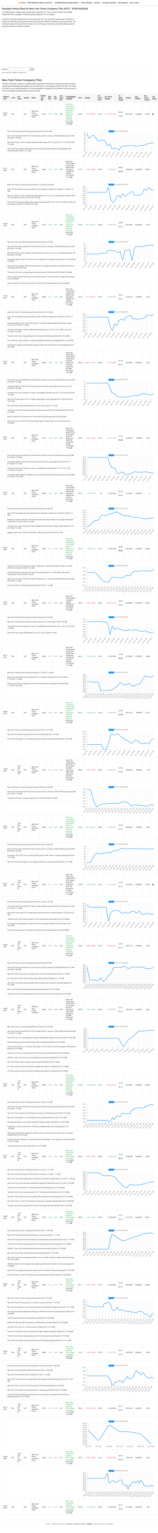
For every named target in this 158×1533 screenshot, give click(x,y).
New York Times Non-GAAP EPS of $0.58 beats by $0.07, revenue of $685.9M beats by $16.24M (70, 223)
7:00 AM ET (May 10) (19, 770)
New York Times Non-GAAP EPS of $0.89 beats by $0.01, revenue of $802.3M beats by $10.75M (70, 112)
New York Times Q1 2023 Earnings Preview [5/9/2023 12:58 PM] (30, 787)
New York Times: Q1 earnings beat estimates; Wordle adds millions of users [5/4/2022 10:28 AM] (41, 1038)
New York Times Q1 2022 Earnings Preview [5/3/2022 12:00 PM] (30, 1027)
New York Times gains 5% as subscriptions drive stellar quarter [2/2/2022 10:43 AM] (36, 1118)
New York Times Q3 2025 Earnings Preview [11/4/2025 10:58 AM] (30, 185)
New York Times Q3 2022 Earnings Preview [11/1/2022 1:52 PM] (30, 902)
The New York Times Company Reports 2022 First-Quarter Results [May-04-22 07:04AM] (38, 1053)
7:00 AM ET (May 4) (19, 1009)
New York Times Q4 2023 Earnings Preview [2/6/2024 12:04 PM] (30, 617)
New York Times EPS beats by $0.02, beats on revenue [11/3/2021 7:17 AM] (33, 1174)
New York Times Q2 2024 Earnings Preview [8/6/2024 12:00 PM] (30, 509)
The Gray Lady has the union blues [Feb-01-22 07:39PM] (26, 1146)
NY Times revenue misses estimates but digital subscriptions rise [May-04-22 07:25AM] (38, 1066)
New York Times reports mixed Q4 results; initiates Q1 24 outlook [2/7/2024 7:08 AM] (37, 622)
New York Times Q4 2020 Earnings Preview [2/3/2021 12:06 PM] (30, 1370)
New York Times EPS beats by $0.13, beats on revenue (70, 1283)
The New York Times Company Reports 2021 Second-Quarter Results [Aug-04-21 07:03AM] (39, 1244)
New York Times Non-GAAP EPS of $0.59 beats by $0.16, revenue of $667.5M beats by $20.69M (70, 825)
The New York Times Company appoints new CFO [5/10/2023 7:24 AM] (32, 798)
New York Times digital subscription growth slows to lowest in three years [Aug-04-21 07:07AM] (40, 1270)
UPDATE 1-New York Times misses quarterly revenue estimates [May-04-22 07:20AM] (37, 1058)
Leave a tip (134, 3)
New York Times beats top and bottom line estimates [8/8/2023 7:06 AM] (33, 734)
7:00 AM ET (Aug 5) (19, 1458)
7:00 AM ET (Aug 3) (19, 946)
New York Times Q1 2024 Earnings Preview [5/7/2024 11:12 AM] (30, 585)
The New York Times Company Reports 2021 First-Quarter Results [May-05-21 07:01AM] (38, 1336)
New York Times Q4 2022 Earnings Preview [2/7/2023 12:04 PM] (30, 844)
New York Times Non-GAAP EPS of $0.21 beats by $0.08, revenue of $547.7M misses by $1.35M (70, 882)
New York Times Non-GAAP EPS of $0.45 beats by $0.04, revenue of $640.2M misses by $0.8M (70, 436)
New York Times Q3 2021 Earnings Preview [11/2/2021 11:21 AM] (30, 1170)
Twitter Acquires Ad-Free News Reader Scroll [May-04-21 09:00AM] (30, 1318)
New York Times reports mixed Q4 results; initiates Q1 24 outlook (71, 601)
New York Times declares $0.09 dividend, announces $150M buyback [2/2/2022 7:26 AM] (38, 1113)
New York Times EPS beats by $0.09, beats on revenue (70, 1215)
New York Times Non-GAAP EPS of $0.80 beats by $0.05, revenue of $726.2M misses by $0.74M (70, 361)
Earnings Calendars (109, 3)
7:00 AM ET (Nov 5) (19, 1408)
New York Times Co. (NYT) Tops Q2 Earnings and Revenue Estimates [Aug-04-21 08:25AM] (39, 1275)
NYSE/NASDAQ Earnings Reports (66, 3)
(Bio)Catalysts (123, 3)
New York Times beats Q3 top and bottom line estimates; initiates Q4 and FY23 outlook (70, 654)
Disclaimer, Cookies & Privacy (75, 1524)
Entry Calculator (87, 3)
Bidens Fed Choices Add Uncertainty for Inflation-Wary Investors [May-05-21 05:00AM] (37, 1322)
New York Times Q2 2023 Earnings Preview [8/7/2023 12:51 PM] (30, 730)
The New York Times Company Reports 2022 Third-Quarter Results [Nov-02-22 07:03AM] (38, 919)
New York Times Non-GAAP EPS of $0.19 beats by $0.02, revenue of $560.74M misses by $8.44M (70, 768)
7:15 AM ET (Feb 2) (19, 1085)
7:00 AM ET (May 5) (19, 1285)
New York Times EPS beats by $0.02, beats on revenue (70, 1154)
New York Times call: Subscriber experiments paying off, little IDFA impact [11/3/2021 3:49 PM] (40, 1183)
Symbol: (5, 69)
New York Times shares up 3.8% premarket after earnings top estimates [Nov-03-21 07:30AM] (40, 1197)
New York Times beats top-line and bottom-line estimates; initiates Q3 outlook (70, 491)
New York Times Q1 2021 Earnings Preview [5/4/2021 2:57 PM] (29, 1298)
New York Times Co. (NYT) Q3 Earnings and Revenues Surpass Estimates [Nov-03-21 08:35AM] (40, 1201)
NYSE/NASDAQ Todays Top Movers (39, 3)
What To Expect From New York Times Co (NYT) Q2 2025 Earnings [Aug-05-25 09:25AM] (38, 283)
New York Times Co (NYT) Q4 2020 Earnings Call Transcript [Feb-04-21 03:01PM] (35, 1386)
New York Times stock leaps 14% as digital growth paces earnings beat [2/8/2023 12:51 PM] (39, 862)
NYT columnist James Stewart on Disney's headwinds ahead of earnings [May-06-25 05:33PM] (40, 340)
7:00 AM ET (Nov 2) (19, 884)
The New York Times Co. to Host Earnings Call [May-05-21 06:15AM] (31, 1327)
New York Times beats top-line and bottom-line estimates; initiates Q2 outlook (70, 295)
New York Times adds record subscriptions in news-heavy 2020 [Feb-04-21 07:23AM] (37, 1390)
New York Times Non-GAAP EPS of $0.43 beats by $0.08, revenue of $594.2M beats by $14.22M (70, 1083)
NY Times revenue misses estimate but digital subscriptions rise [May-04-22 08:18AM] (37, 1071)
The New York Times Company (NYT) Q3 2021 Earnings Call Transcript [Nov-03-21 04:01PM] (39, 1206)
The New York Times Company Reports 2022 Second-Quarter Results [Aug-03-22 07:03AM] (39, 994)
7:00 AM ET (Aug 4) (19, 1217)
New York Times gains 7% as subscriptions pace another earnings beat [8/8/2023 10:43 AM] (39, 739)
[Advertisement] (79, 46)
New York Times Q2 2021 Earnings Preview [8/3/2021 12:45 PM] (30, 1231)
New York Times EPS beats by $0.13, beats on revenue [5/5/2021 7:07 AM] (33, 1303)
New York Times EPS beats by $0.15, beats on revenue (70, 1456)
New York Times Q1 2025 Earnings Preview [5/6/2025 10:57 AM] (30, 312)
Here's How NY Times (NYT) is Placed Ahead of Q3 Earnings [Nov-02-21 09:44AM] (36, 1188)
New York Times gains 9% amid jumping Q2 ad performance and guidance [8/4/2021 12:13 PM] (40, 1240)
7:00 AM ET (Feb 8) (19, 827)
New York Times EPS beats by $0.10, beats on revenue (70, 1406)
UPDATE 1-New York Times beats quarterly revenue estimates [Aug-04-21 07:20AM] (36, 1248)
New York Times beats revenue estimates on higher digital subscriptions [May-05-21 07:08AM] (40, 1331)
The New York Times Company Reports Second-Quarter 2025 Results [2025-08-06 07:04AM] (39, 272)
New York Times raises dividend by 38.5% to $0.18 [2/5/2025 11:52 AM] (32, 406)
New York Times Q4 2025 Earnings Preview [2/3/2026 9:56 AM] (29, 131)
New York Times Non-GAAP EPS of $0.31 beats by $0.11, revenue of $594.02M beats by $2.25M (70, 547)
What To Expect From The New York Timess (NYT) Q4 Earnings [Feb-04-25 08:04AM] (36, 417)
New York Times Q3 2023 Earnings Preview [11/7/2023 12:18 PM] (30, 673)
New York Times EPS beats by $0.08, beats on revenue (70, 1505)
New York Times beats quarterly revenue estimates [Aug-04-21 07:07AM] (32, 1253)
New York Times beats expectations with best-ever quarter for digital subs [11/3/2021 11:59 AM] (41, 1179)
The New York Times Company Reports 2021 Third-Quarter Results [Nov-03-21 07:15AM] (38, 1192)
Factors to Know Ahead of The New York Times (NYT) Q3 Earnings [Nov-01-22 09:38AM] (38, 930)
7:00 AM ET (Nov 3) (19, 1156)
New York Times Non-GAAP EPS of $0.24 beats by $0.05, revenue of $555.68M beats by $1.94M (70, 944)
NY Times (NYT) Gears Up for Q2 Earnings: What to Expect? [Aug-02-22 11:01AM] (35, 978)
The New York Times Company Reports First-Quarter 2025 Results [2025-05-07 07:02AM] (38, 336)
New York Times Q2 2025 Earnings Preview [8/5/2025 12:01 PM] (30, 242)
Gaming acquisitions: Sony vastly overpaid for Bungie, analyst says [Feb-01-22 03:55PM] (38, 1122)
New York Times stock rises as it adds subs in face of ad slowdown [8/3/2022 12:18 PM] (38, 974)
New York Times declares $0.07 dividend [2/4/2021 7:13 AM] (28, 1375)
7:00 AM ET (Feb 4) (19, 1352)
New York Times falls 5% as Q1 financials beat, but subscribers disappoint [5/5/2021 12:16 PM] (40, 1307)
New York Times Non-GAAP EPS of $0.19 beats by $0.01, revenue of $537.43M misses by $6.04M (70, 1007)
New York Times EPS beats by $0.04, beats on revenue (70, 1350)
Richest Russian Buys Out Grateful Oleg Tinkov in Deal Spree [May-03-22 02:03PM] (36, 1042)
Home (22, 3)
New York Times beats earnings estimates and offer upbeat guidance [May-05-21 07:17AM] (39, 1340)
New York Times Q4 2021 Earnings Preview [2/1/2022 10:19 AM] (30, 1102)
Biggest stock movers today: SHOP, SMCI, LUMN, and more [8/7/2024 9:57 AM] (35, 532)
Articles (97, 3)
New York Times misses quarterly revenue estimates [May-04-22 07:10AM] (33, 1062)
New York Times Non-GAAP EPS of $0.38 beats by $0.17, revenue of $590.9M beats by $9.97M (70, 711)
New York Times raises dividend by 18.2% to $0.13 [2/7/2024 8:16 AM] (32, 633)
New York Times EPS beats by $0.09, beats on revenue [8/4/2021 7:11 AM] (33, 1235)
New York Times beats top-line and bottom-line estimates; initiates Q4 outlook (70, 167)
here (25, 72)
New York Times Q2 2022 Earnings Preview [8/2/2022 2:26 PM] (29, 963)
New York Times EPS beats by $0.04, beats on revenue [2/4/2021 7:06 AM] (33, 1366)
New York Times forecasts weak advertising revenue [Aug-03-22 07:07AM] (33, 989)
